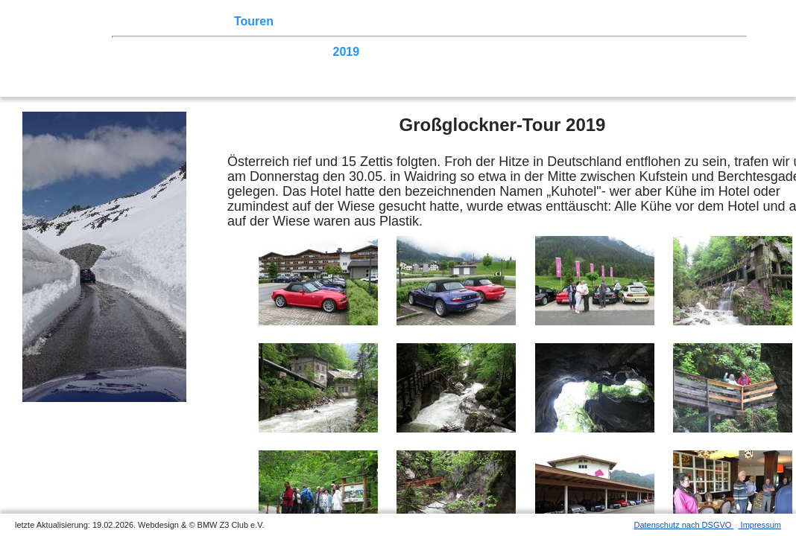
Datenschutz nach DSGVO (684, 524)
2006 (176, 66)
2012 (584, 51)
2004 (244, 66)
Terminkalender (325, 21)
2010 (652, 51)
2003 (278, 66)
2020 (312, 51)
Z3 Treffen (197, 21)
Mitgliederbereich (668, 21)
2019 (346, 51)
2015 (482, 51)
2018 (380, 51)
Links (596, 21)
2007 (142, 66)
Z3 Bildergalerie (528, 21)
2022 (244, 51)
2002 (312, 66)
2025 (142, 51)
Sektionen (404, 21)
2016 (448, 51)
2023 (210, 51)
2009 (686, 51)
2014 (516, 51)
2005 (210, 66)
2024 (176, 51)
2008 (720, 51)
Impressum (760, 524)
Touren (254, 21)
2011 (617, 51)
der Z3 (458, 21)
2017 (414, 51)
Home (145, 21)
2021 (278, 51)
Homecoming (370, 66)
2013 (550, 51)
